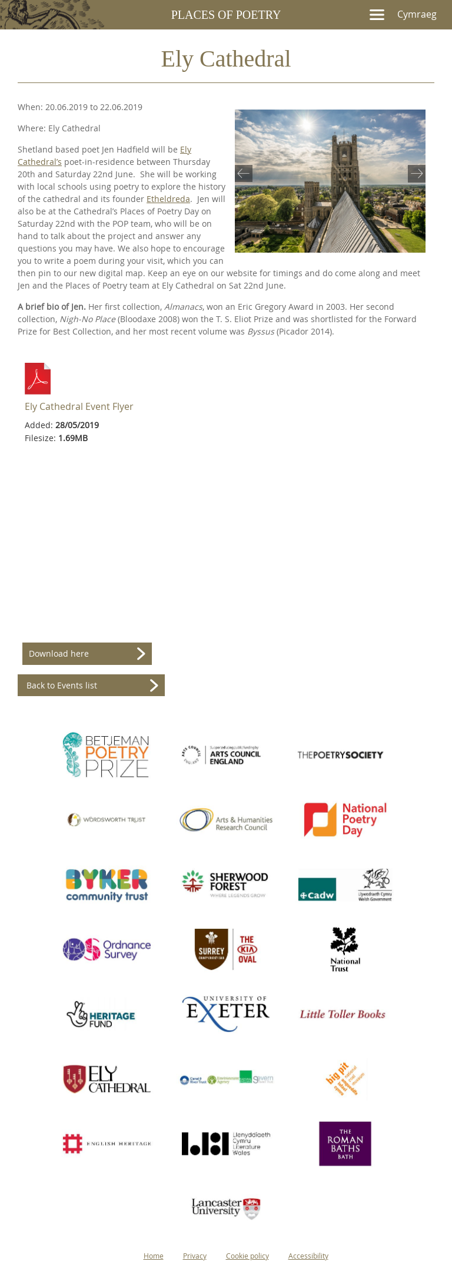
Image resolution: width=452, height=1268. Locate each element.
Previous (246, 173)
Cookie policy (247, 1255)
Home (154, 1255)
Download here (59, 653)
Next (414, 173)
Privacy (195, 1255)
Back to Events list (61, 685)
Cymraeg (417, 14)
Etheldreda (168, 198)
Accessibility (308, 1255)
